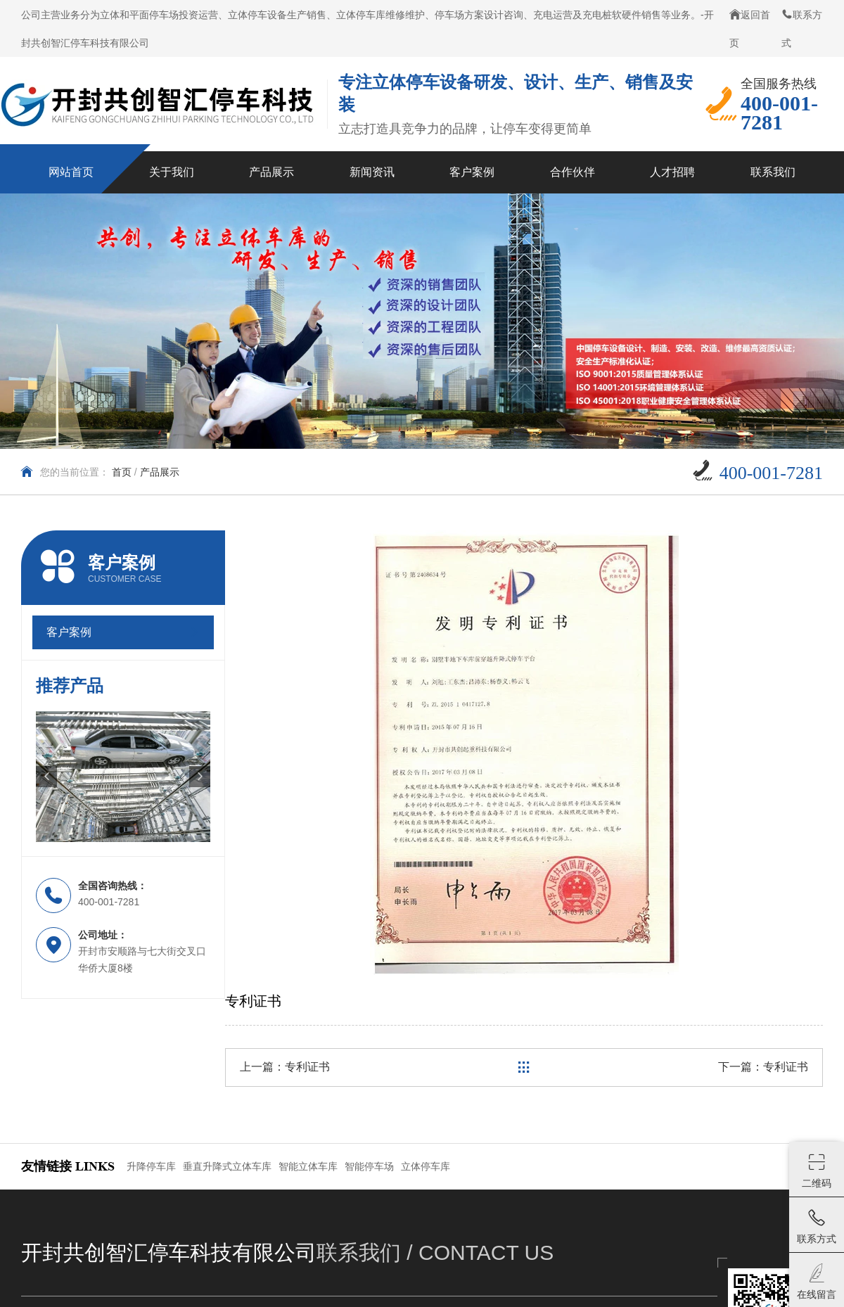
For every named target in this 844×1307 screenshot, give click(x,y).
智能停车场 (369, 1166)
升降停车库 (151, 1166)
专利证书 (307, 1067)
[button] (46, 776)
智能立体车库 (308, 1166)
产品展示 (159, 472)
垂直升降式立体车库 (227, 1166)
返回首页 (749, 28)
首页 (122, 472)
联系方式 (801, 28)
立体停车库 (425, 1166)
